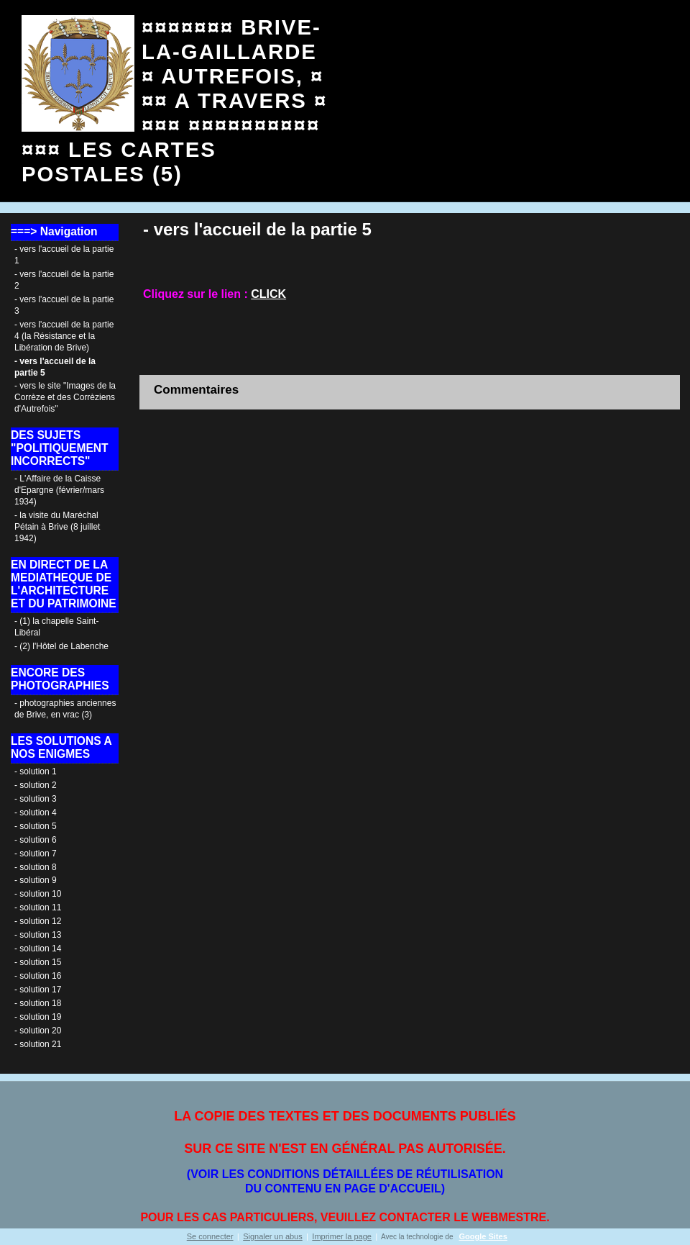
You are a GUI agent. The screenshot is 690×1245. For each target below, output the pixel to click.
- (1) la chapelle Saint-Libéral (56, 627)
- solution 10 (37, 894)
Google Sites (483, 1236)
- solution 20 (37, 1031)
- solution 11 (37, 907)
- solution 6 (35, 840)
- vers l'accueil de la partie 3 (64, 305)
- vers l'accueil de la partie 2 (64, 280)
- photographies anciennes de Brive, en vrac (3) (65, 709)
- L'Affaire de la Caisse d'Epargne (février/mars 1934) (59, 490)
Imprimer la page (342, 1236)
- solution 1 (35, 771)
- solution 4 (35, 812)
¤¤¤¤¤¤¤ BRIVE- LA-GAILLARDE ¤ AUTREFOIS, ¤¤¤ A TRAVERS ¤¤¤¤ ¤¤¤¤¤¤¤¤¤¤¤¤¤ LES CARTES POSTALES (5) (174, 100)
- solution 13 (37, 935)
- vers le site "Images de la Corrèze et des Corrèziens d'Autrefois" (65, 397)
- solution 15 (37, 962)
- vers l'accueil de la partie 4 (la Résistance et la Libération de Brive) (64, 336)
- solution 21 (37, 1044)
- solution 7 (35, 853)
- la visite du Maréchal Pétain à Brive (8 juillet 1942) (57, 526)
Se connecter (210, 1236)
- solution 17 (37, 989)
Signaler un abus (273, 1236)
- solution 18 (37, 1003)
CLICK (268, 294)
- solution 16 (37, 976)
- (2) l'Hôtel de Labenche (61, 646)
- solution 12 (37, 921)
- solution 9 (35, 880)
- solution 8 (35, 867)
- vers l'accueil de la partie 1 (64, 255)
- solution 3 (35, 799)
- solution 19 (37, 1017)
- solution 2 (35, 785)
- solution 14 (37, 948)
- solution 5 (35, 826)
